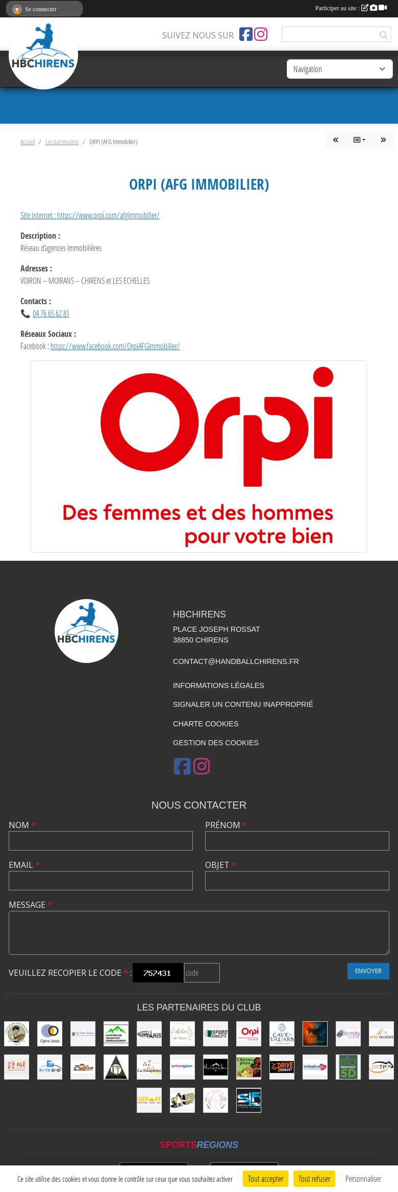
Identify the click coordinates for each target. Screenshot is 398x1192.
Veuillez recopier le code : (70, 972)
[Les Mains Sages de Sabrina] (215, 1100)
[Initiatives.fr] (315, 1067)
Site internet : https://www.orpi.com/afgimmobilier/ (90, 215)
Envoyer (368, 971)
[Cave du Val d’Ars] (281, 1033)
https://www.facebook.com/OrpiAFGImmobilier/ (115, 345)
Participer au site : (351, 8)
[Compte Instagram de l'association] (260, 34)
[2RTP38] (381, 1067)
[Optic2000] (49, 1033)
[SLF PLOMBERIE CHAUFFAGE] (248, 1100)
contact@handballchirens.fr (236, 661)
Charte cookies (205, 724)
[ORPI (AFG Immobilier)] (248, 1033)
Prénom (226, 825)
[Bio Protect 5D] (348, 1067)
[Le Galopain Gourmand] (16, 1033)
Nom (22, 825)
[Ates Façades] (381, 1033)
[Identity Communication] (348, 1033)
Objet (220, 864)
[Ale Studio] (16, 1067)
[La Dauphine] (149, 1067)
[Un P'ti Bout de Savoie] (215, 1067)
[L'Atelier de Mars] (182, 1033)
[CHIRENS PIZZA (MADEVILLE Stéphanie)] (248, 1067)
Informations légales (218, 685)
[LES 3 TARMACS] (116, 1067)
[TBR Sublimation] (315, 1033)
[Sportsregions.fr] (182, 1067)
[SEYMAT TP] (182, 1100)
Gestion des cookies (216, 743)
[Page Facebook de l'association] (246, 34)
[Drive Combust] (281, 1067)
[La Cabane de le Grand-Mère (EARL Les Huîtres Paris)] (149, 1033)
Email (24, 864)
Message (30, 904)
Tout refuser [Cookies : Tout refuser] (314, 1178)
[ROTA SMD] (49, 1067)
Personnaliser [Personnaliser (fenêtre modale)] (363, 1178)
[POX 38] (82, 1067)
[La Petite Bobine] (82, 1033)
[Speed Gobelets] (215, 1033)
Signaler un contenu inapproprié (243, 704)
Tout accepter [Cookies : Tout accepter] (265, 1178)
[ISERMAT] (149, 1100)
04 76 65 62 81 (51, 313)
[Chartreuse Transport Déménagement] (116, 1033)
